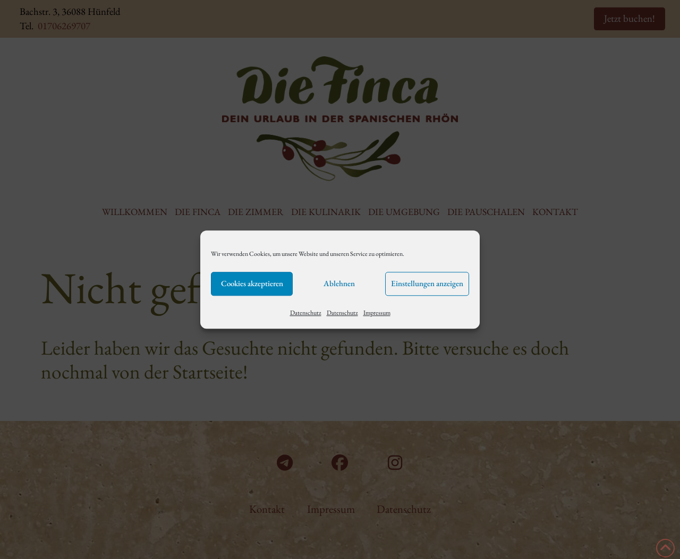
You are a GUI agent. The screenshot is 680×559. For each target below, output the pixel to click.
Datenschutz (305, 312)
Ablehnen (339, 283)
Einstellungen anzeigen (427, 283)
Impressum (376, 312)
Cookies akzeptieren (252, 283)
